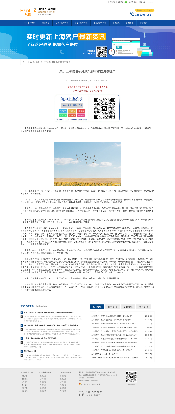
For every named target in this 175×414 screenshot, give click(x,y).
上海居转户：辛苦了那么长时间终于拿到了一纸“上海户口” (112, 316)
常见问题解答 (27, 306)
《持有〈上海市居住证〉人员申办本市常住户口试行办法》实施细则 (115, 358)
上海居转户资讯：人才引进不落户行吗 (105, 354)
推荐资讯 (112, 307)
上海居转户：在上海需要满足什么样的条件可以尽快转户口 (112, 320)
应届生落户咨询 (81, 23)
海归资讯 (24, 391)
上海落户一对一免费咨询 (145, 10)
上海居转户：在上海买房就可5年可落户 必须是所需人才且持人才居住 (115, 335)
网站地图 (142, 2)
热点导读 (24, 385)
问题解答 (63, 385)
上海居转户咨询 (100, 23)
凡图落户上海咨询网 (85, 372)
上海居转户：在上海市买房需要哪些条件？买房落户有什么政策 (113, 346)
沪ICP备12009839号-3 (91, 380)
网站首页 (45, 23)
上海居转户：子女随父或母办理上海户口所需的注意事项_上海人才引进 (115, 323)
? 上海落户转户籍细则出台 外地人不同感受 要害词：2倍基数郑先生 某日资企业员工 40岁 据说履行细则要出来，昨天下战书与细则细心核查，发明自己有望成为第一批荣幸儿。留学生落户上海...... (53, 345)
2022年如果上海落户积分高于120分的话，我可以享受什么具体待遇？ (51, 325)
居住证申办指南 (30, 351)
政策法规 (24, 379)
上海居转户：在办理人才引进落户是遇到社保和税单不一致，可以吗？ (115, 339)
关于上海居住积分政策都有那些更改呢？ (58, 62)
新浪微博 (132, 2)
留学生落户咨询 (62, 23)
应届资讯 (43, 391)
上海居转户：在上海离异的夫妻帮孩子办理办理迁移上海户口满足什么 (115, 331)
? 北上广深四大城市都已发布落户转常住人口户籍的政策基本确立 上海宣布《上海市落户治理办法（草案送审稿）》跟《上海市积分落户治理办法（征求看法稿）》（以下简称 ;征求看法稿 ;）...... (53, 319)
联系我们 (112, 2)
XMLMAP (150, 2)
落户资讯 (63, 391)
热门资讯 (97, 307)
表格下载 (24, 388)
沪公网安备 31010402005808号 (90, 384)
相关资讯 (143, 307)
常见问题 (24, 376)
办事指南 (24, 382)
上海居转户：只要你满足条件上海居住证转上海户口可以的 (112, 350)
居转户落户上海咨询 (35, 62)
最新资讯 (128, 307)
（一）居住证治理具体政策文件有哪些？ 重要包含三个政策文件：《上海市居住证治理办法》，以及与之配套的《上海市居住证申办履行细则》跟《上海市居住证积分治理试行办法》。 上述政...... (53, 357)
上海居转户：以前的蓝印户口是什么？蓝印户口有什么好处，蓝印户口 (115, 327)
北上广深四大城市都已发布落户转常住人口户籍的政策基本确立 (49, 312)
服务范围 (31, 23)
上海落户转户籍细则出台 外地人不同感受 (40, 338)
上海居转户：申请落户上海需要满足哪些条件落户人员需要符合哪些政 (115, 342)
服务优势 (116, 23)
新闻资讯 (129, 23)
